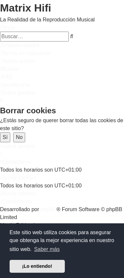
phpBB (49, 209)
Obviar (8, 27)
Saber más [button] (47, 249)
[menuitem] (25, 53)
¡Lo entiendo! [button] (37, 266)
